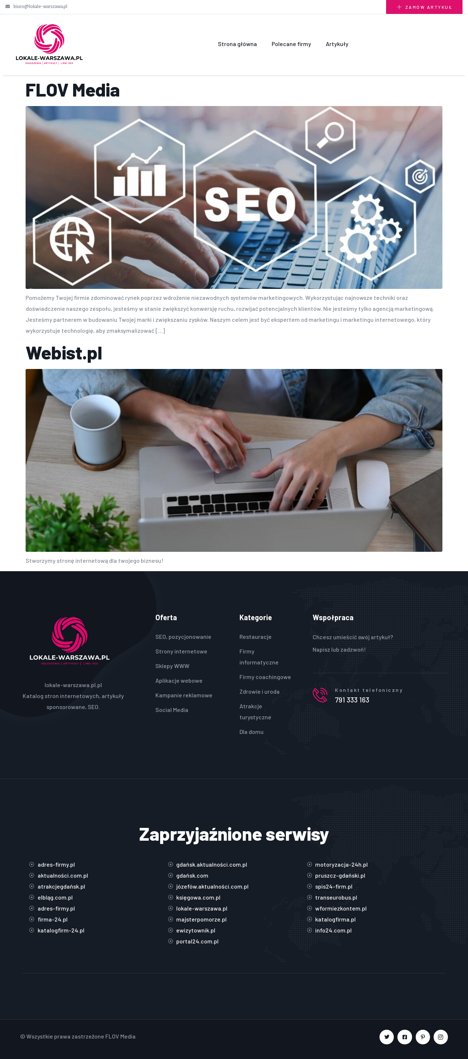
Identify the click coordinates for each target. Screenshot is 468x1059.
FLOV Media (73, 89)
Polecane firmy (291, 43)
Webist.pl (64, 352)
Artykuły (337, 43)
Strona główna (237, 43)
